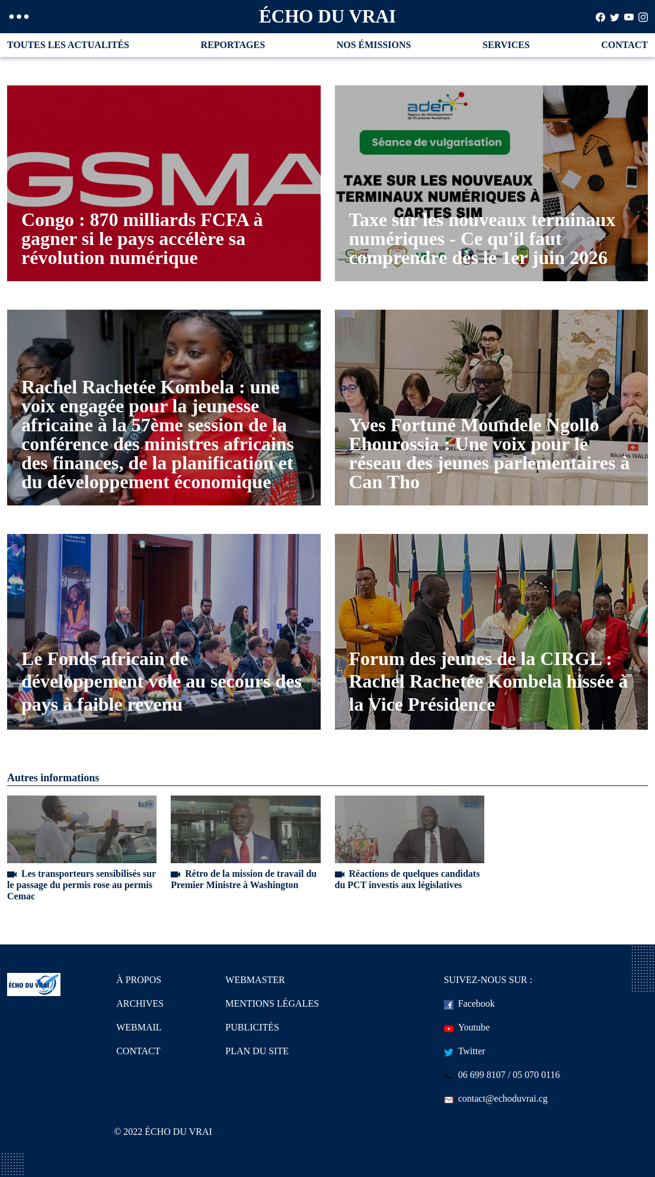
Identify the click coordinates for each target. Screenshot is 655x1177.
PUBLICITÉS (252, 1027)
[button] (19, 16)
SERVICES (506, 45)
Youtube (467, 1027)
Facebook (469, 1003)
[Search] (600, 16)
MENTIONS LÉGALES (272, 1003)
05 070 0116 (536, 1075)
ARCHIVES (140, 1003)
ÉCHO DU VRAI (327, 16)
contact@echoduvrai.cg (496, 1098)
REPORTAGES (233, 45)
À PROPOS (138, 980)
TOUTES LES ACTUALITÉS (68, 45)
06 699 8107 (475, 1075)
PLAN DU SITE (257, 1051)
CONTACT (624, 45)
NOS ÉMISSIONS (374, 45)
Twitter (464, 1051)
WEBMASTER (255, 980)
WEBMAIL (138, 1027)
